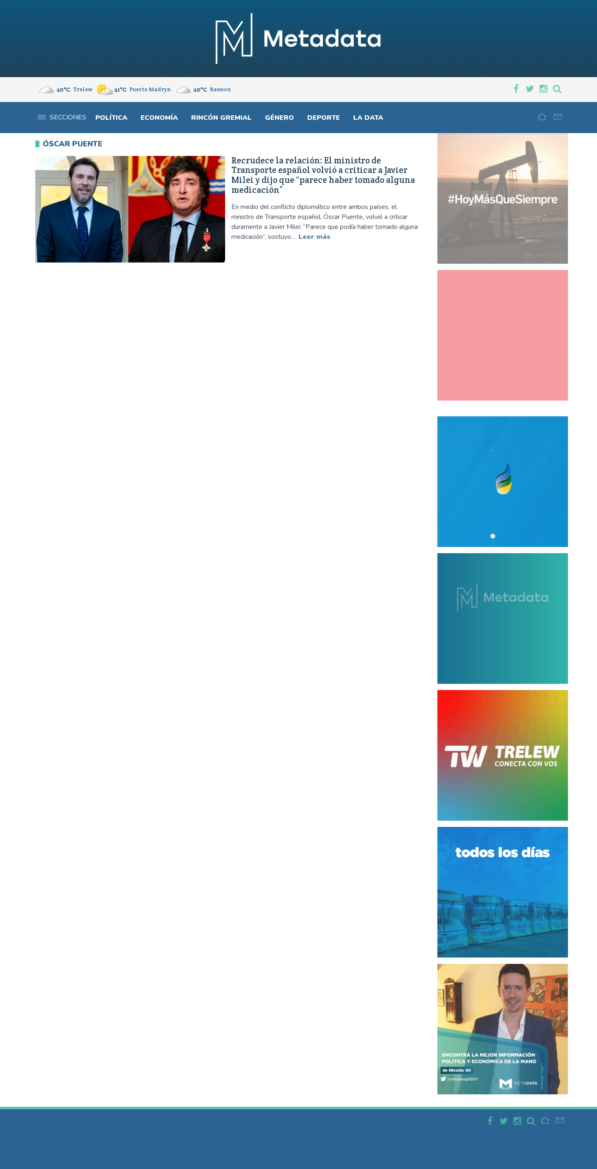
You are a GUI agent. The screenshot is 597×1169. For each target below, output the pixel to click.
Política (111, 117)
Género (279, 117)
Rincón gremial (221, 117)
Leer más (314, 236)
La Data (368, 117)
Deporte (323, 117)
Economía (159, 117)
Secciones (62, 117)
